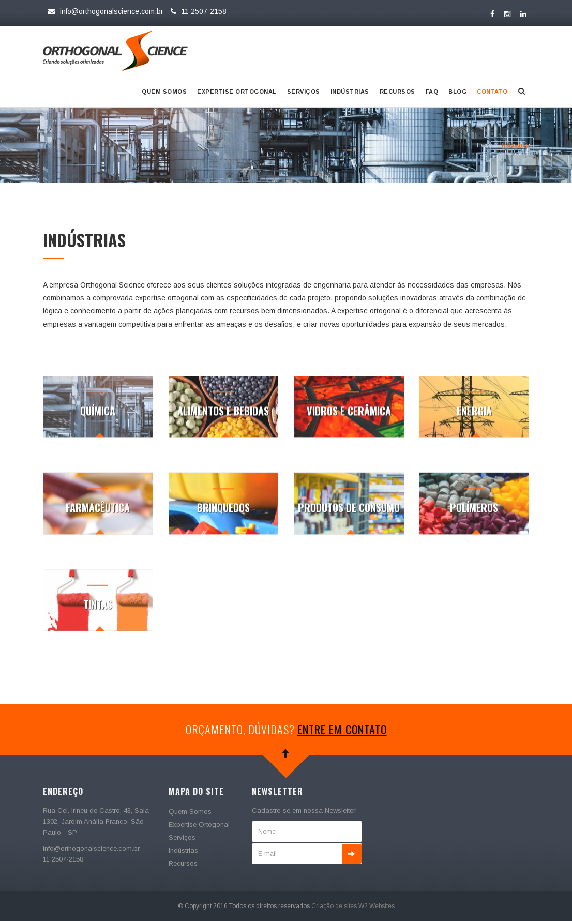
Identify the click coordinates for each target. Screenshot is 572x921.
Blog (457, 91)
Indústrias (349, 91)
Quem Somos (164, 91)
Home (484, 145)
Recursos (397, 91)
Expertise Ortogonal (237, 91)
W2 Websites (376, 906)
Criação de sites (334, 906)
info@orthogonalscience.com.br (105, 11)
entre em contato (342, 729)
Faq (432, 91)
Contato (492, 91)
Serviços (303, 91)
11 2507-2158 (197, 11)
